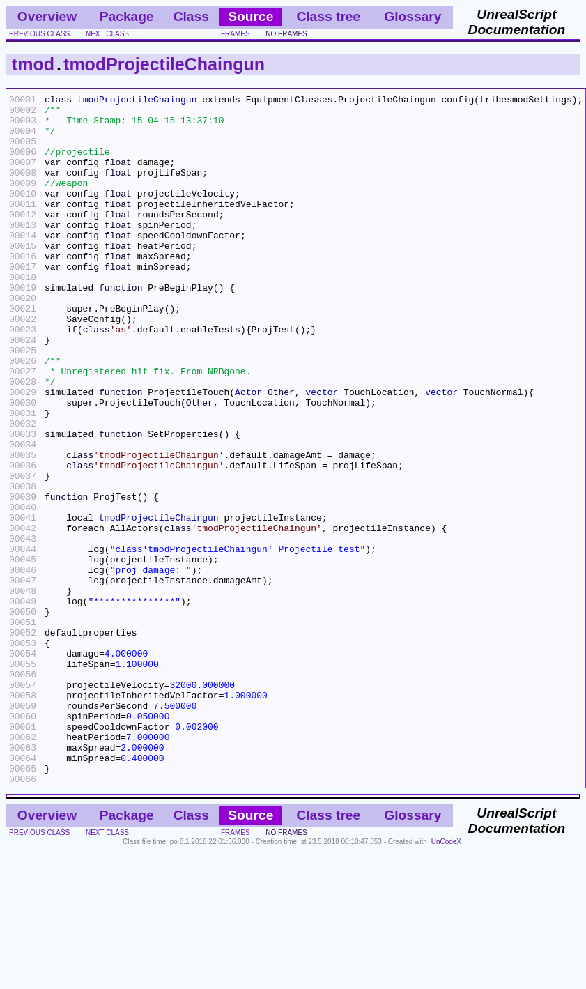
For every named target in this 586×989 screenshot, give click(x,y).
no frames (286, 34)
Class (191, 16)
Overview (47, 16)
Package (127, 16)
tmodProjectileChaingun (164, 64)
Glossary (412, 16)
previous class (39, 34)
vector (322, 452)
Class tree (328, 16)
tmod (33, 64)
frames (235, 34)
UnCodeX (446, 979)
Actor (248, 452)
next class (107, 34)
